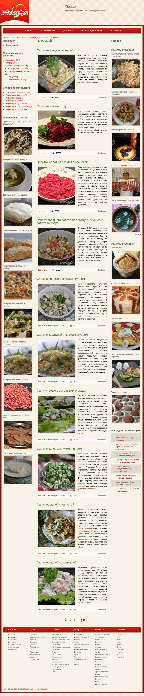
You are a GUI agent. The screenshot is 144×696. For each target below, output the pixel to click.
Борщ (32, 657)
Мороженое (78, 657)
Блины (97, 644)
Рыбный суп (34, 647)
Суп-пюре (34, 635)
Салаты (15, 38)
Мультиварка (48, 30)
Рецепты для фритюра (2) (16, 95)
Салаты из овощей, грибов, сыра (34, 38)
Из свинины (56, 669)
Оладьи (98, 647)
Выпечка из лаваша (102, 654)
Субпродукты (57, 667)
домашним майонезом (87, 489)
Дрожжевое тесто (102, 672)
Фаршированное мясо (60, 664)
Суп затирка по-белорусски (14, 453)
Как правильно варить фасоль (15, 380)
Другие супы (34, 659)
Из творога (78, 635)
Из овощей (54, 38)
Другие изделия (101, 684)
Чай (118, 637)
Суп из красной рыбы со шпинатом (125, 201)
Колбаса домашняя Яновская (123, 165)
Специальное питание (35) (16, 66)
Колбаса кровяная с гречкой (122, 130)
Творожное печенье (81, 644)
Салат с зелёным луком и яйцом (59, 448)
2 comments (42, 153)
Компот (120, 654)
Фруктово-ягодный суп (38, 637)
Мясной (33, 639)
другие (138, 234)
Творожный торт (101, 637)
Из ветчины (12, 635)
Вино (119, 647)
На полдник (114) (12, 60)
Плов (54, 652)
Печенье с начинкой (81, 637)
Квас (119, 639)
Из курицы (12, 642)
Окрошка (33, 642)
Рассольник (34, 652)
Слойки (98, 652)
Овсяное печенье (118, 248)
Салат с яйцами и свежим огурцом (61, 278)
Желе (76, 654)
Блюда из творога (58, 642)
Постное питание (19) (16, 80)
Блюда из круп (57, 635)
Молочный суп (35, 654)
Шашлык (55, 659)
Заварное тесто (101, 657)
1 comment (42, 97)
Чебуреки (98, 669)
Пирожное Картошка (119, 392)
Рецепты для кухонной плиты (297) (19, 92)
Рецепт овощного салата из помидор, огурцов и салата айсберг (70, 221)
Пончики (98, 659)
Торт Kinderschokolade (120, 283)
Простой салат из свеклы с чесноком (62, 162)
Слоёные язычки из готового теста (17, 230)
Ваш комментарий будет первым (51, 326)
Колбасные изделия (59, 637)
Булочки (98, 679)
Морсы (119, 644)
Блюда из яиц (57, 662)
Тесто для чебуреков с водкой (15, 195)
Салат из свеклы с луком (54, 106)
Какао (119, 642)
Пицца (97, 674)
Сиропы (120, 635)
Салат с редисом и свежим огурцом (61, 390)
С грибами (56, 644)
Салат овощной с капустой (55, 504)
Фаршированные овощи (61, 639)
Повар (70, 6)
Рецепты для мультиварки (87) (17, 104)
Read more (102, 97)
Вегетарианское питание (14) (19, 69)
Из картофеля (57, 657)
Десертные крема (80, 659)
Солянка (33, 644)
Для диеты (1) (13, 77)
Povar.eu (6, 38)
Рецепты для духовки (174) (16, 101)
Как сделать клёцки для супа (15, 159)
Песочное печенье (81, 649)
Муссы (76, 642)
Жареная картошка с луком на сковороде (128, 446)
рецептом (95, 567)
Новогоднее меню (92, 30)
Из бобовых (12, 639)
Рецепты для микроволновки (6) (18, 107)
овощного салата (85, 528)
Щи (31, 649)
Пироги (98, 664)
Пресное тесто (100, 639)
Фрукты (76, 664)
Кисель (119, 652)
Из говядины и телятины (61, 647)
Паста (54, 672)
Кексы (97, 682)
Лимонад (120, 649)
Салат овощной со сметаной (56, 562)
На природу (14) (11, 63)
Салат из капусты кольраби (56, 50)
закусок (103, 314)
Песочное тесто (101, 649)
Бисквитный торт (101, 677)
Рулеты (76, 662)
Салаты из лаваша (102, 635)
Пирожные (78, 652)
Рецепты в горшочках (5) (15, 98)
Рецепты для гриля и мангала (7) (19, 109)
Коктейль (120, 657)
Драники (69, 30)
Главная (27, 30)
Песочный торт (101, 667)
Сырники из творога (119, 319)
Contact (116, 30)
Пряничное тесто (80, 639)
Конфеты (77, 647)
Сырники (98, 662)
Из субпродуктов (14, 644)
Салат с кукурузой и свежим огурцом (62, 334)
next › (83, 620)
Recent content (11, 45)
